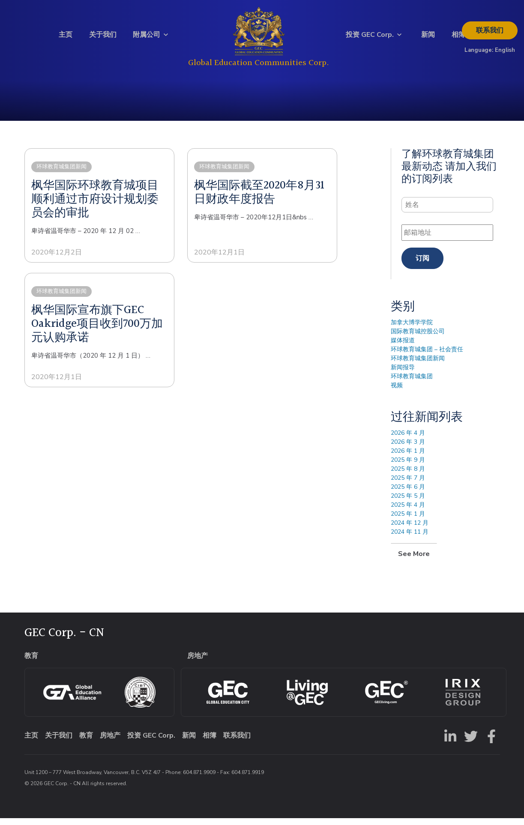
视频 (397, 392)
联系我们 (489, 34)
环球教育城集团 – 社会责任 (427, 356)
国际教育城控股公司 (418, 338)
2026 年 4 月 (408, 440)
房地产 (110, 742)
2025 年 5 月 (408, 503)
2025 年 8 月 (408, 476)
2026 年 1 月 (408, 458)
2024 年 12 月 (409, 530)
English (505, 53)
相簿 (458, 38)
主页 (65, 38)
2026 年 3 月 (408, 449)
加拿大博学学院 (412, 329)
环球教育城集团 (412, 383)
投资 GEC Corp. (370, 38)
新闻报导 (403, 374)
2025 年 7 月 (408, 485)
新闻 (428, 38)
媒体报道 (403, 347)
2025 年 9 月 (408, 467)
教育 (86, 742)
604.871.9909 (199, 779)
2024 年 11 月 (409, 539)
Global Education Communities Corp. (258, 66)
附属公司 (146, 38)
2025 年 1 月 (408, 521)
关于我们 (103, 38)
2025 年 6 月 (408, 494)
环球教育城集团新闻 (418, 365)
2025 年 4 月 (408, 512)
